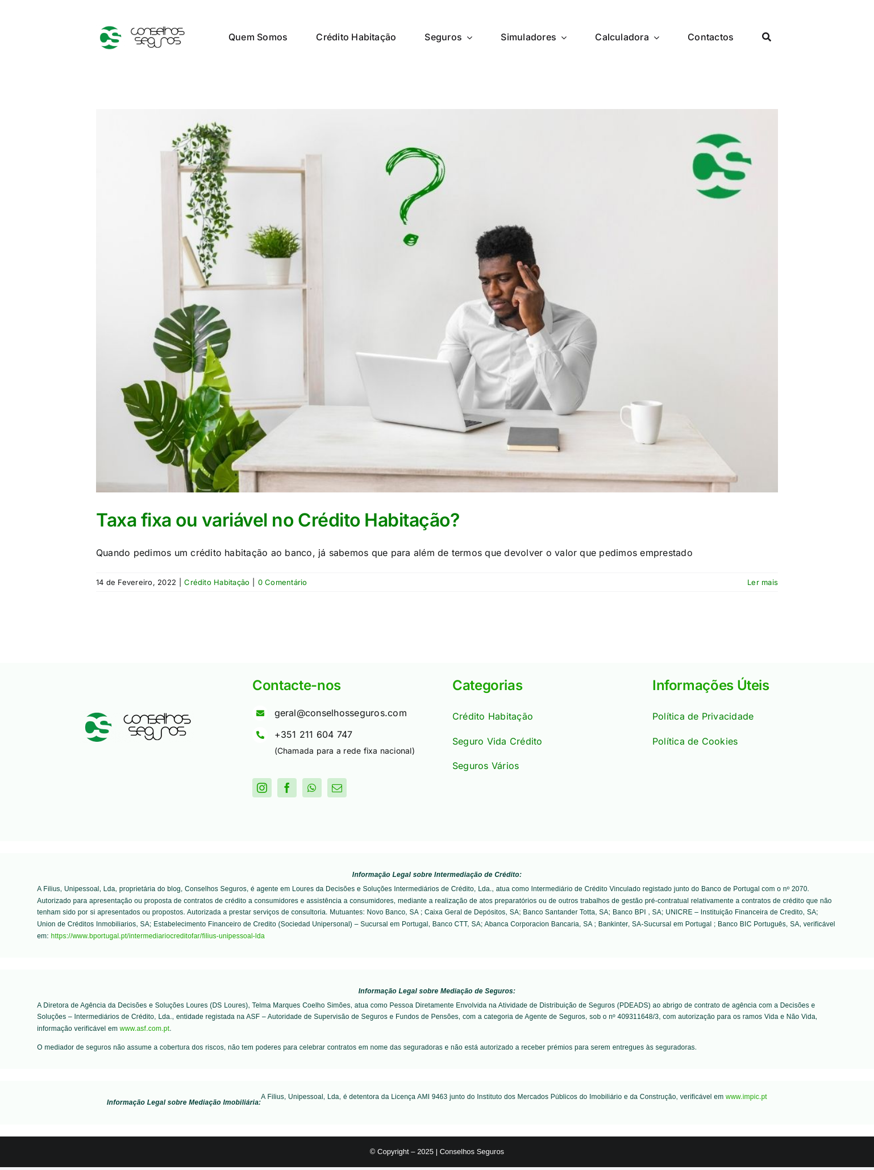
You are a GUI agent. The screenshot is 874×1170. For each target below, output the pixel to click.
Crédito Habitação (216, 582)
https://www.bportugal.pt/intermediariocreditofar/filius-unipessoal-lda (158, 936)
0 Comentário (282, 582)
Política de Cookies (695, 741)
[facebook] (287, 787)
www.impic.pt (746, 1097)
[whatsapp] (312, 787)
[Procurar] (766, 37)
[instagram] (262, 787)
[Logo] (141, 29)
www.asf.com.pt (144, 1029)
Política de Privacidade (703, 716)
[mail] (337, 787)
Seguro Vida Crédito (497, 741)
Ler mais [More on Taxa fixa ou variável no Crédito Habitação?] (762, 582)
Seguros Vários (485, 765)
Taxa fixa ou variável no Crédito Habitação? (277, 520)
